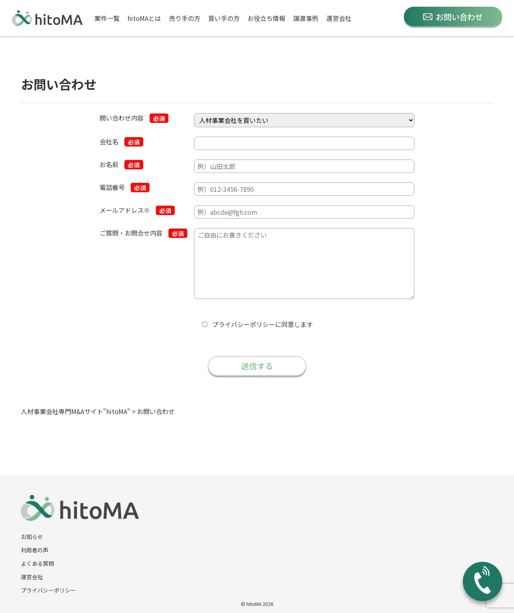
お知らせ (32, 537)
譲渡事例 (305, 18)
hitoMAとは (144, 18)
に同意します (262, 324)
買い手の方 (224, 18)
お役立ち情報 (266, 18)
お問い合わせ (453, 16)
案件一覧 (107, 18)
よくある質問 (37, 563)
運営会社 (338, 18)
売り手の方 (184, 18)
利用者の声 (34, 550)
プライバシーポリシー (243, 324)
